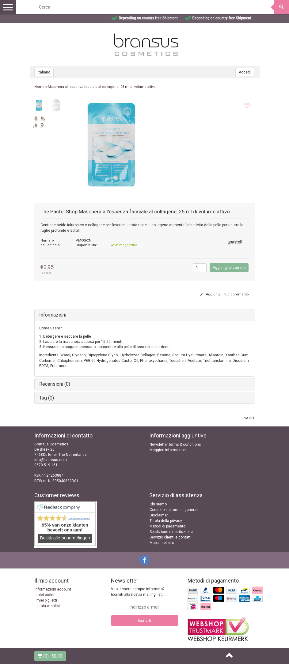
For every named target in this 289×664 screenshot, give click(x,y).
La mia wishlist (47, 606)
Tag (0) (46, 398)
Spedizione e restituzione (171, 532)
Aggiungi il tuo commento (224, 294)
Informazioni (52, 315)
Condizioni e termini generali (174, 510)
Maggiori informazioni (168, 450)
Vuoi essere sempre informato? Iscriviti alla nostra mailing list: (137, 591)
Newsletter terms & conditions (175, 444)
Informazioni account (53, 589)
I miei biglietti (46, 600)
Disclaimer (159, 515)
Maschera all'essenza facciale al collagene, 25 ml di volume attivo (102, 87)
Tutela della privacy (166, 521)
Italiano (44, 72)
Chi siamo (158, 504)
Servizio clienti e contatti (171, 537)
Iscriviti (144, 620)
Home (39, 87)
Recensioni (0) (54, 384)
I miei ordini (44, 595)
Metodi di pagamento (167, 526)
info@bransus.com (50, 460)
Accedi (245, 72)
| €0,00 (50, 656)
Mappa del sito (162, 543)
